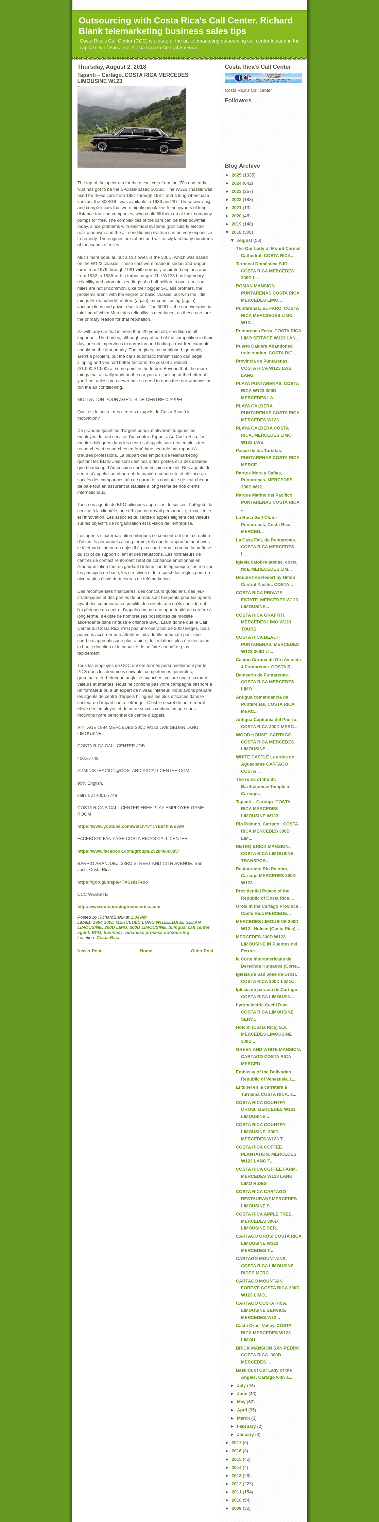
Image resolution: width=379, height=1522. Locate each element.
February (247, 1426)
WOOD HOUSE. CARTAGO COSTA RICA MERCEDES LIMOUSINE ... (265, 742)
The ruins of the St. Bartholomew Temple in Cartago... (263, 786)
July (242, 1385)
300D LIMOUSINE (148, 927)
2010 (237, 1500)
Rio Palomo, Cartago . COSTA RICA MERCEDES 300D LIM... (267, 831)
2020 (237, 215)
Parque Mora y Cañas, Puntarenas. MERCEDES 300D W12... (264, 480)
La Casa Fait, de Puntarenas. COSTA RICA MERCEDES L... (266, 547)
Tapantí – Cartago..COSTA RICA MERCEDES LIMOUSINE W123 (263, 809)
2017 (237, 1442)
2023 (237, 191)
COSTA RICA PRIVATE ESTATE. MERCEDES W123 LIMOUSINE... (267, 599)
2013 (237, 1475)
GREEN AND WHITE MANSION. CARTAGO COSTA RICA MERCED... (268, 1056)
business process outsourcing (157, 932)
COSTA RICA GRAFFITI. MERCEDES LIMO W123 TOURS (263, 622)
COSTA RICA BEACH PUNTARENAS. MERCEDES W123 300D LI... (267, 644)
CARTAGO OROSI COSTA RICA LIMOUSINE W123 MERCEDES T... (269, 1243)
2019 (237, 224)
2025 (237, 175)
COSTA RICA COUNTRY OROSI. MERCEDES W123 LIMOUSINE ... (265, 1109)
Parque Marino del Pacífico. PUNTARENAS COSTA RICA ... (267, 502)
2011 (237, 1491)
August (245, 240)
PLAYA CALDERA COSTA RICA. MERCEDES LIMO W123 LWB (264, 435)
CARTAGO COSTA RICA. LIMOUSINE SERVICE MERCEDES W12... (261, 1310)
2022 (237, 199)
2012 (237, 1483)
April (242, 1409)
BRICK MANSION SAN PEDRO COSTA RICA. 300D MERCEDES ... (267, 1355)
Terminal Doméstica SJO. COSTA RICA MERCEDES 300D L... (265, 271)
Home (146, 950)
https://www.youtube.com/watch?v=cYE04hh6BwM (130, 826)
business (113, 932)
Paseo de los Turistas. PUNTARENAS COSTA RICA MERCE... (267, 457)
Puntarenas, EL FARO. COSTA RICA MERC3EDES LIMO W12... (267, 315)
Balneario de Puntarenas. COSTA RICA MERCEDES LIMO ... (265, 682)
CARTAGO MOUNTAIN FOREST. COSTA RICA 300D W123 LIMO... (267, 1288)
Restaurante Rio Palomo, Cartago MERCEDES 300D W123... (266, 876)
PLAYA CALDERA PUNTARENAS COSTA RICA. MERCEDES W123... (268, 413)
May (242, 1401)
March (244, 1418)
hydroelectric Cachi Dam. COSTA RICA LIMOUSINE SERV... (265, 1012)
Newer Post (89, 950)
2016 (237, 1450)
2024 (237, 183)
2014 (237, 1467)
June (242, 1393)
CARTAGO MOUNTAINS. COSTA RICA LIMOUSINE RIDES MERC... (265, 1265)
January (246, 1434)
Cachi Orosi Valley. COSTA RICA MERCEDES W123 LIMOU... (264, 1332)
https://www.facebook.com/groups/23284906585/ (128, 851)
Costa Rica (108, 937)
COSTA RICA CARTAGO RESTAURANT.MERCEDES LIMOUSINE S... (266, 1198)
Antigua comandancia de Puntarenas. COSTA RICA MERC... (265, 704)
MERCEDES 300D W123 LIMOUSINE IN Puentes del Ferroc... (266, 944)
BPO (96, 932)
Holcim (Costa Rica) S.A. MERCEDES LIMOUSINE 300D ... (264, 1034)
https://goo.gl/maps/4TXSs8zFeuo (112, 882)
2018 (237, 232)
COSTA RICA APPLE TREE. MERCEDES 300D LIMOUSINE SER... (264, 1221)
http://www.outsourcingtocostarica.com (118, 906)
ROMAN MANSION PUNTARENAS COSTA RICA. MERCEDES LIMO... (268, 293)
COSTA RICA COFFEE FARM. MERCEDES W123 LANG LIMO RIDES (266, 1176)
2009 (237, 1508)
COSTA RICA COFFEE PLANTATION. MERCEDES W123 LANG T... (266, 1154)
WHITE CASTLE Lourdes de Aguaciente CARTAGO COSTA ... (265, 764)
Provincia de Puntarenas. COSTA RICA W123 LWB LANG (264, 368)
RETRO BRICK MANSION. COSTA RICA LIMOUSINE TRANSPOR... (265, 853)
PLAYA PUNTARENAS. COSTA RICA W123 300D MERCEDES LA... (267, 390)
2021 (237, 207)
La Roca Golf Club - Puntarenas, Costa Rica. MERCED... (264, 524)
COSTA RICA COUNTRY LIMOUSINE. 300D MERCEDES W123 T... (261, 1131)
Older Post (202, 950)
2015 (237, 1459)
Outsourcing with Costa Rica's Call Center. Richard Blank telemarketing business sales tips (186, 25)
